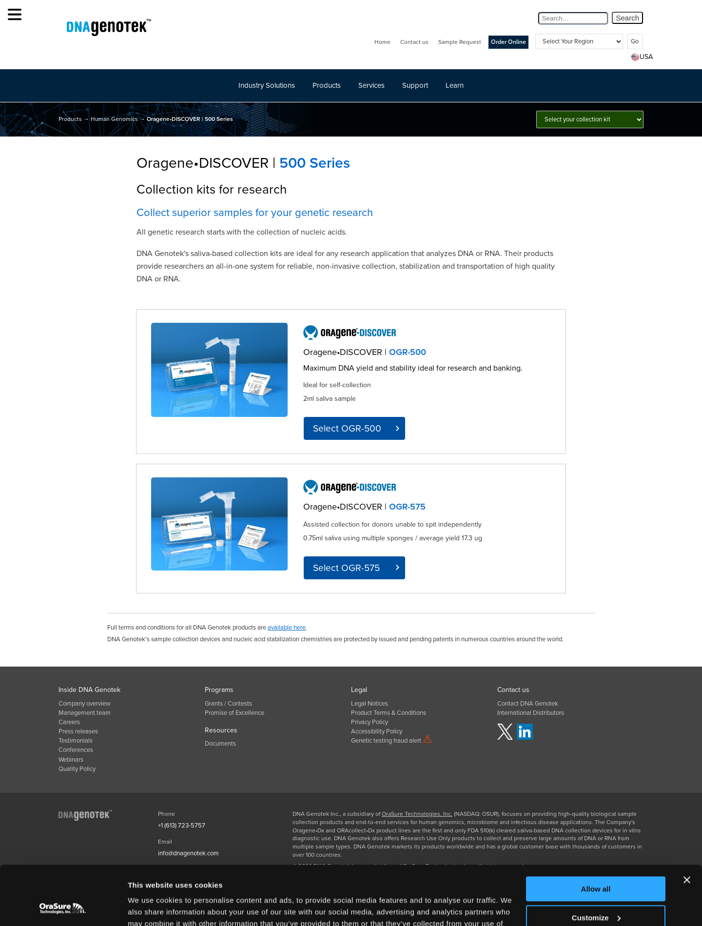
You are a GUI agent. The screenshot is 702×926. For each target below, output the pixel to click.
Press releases (78, 731)
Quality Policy (77, 769)
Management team (84, 713)
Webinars (70, 760)
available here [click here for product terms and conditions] (287, 627)
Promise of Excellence (234, 713)
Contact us (414, 42)
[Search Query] (573, 18)
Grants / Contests (228, 704)
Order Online (508, 42)
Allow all (596, 833)
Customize (596, 862)
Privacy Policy (369, 722)
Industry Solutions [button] (266, 85)
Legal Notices (369, 704)
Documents (220, 744)
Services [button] (371, 85)
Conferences (75, 750)
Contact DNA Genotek (527, 704)
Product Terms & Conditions (388, 713)
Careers (69, 722)
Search (627, 18)
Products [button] (326, 85)
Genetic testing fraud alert (391, 741)
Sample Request (459, 42)
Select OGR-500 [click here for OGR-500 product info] (347, 428)
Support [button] (415, 85)
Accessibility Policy (376, 731)
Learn (455, 85)
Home (382, 42)
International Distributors (530, 713)
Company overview (84, 704)
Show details (150, 907)
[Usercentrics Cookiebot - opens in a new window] (63, 907)
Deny (596, 891)
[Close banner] (686, 824)
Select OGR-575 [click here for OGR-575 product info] (346, 567)
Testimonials (75, 741)
